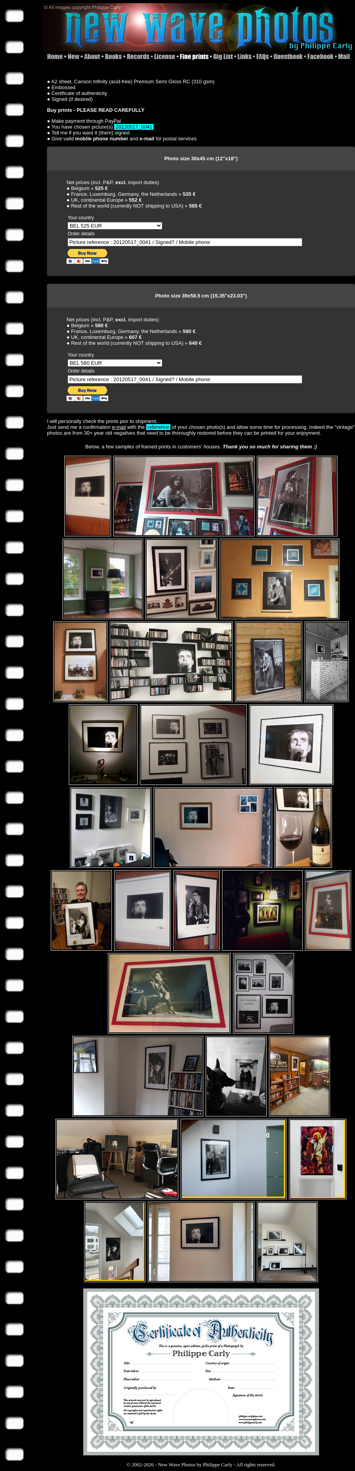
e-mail (119, 427)
